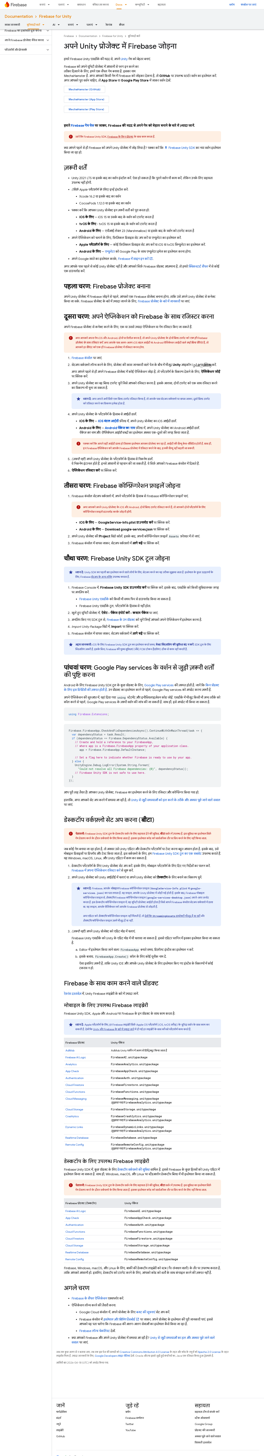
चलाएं (61, 4)
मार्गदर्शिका (61, 1412)
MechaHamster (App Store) (86, 99)
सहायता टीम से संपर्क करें (207, 1412)
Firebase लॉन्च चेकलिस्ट (94, 1331)
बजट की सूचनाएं (145, 1312)
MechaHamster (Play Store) (86, 109)
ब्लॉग (232, 4)
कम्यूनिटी (140, 4)
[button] (22, 30)
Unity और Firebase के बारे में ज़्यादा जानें (113, 1029)
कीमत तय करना (100, 4)
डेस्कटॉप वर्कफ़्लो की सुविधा (133, 1170)
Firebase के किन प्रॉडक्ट (120, 136)
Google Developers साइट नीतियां (112, 1355)
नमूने (58, 1424)
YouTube (130, 1430)
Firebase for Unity (55, 16)
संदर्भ (58, 1418)
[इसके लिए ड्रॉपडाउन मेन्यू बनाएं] (49, 4)
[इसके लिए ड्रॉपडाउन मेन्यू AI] (59, 24)
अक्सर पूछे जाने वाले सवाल (208, 1436)
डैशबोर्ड (119, 1319)
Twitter (129, 1424)
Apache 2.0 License (209, 1352)
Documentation (19, 16)
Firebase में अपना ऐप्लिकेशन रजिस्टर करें (96, 870)
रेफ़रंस (109, 24)
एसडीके (94, 599)
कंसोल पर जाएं (248, 4)
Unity (124, 59)
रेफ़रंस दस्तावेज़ (72, 994)
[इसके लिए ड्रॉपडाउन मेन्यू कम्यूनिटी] (149, 4)
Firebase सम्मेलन (134, 1418)
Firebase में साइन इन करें (133, 259)
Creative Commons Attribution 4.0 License (144, 1352)
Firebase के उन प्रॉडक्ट (121, 620)
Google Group (203, 1424)
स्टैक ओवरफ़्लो (202, 1418)
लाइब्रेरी (60, 1430)
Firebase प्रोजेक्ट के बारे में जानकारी (159, 301)
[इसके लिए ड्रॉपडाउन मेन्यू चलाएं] (69, 4)
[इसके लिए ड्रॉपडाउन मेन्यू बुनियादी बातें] (44, 24)
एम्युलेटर (110, 252)
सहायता (162, 4)
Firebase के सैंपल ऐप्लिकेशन (89, 1298)
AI (54, 24)
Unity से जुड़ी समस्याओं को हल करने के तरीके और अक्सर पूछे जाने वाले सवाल (175, 800)
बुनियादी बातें (134, 36)
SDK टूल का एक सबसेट (176, 854)
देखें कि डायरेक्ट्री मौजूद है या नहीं (172, 916)
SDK (181, 148)
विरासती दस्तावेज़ (203, 1442)
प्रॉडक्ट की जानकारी (205, 1430)
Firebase (69, 36)
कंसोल (82, 358)
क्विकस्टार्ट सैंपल (198, 267)
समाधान (81, 4)
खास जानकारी (12, 24)
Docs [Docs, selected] (119, 4)
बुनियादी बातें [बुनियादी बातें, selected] (33, 24)
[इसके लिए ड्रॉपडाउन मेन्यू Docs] (127, 4)
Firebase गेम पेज (82, 126)
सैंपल (122, 24)
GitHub (60, 1436)
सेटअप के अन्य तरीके (101, 577)
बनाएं (42, 4)
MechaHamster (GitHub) (84, 89)
